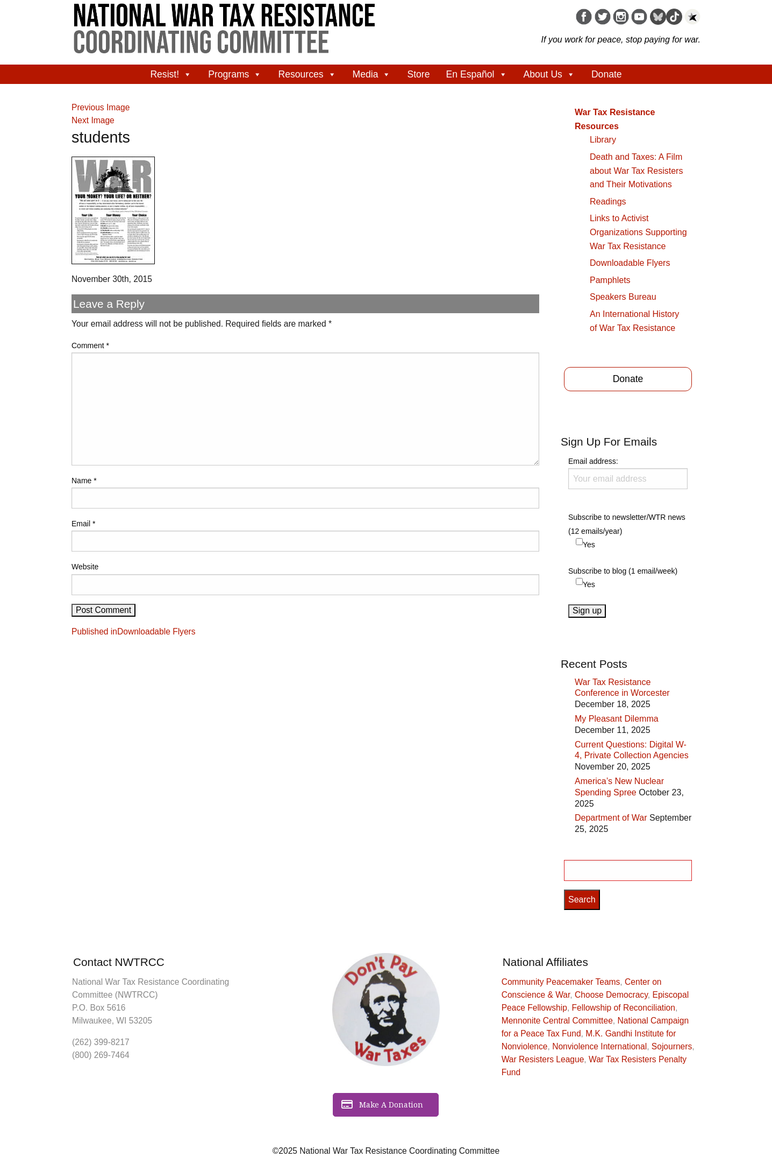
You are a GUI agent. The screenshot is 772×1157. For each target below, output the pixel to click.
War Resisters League (543, 1059)
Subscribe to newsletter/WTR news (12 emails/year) (626, 524)
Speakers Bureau (623, 296)
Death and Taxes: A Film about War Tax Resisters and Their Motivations (636, 170)
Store (418, 74)
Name (84, 480)
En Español (476, 74)
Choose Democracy (611, 994)
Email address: (628, 473)
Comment (90, 345)
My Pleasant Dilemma (617, 718)
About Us (549, 74)
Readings (608, 201)
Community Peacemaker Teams (561, 981)
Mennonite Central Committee (557, 1020)
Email (83, 523)
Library (603, 139)
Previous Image (101, 107)
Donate (606, 74)
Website (85, 566)
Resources (307, 74)
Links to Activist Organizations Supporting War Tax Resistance (638, 232)
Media (372, 74)
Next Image (93, 120)
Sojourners (672, 1046)
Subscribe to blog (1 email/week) (622, 571)
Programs (235, 74)
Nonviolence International (599, 1046)
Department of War (611, 817)
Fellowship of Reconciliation (623, 1007)
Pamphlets (610, 280)
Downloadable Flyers (630, 262)
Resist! (171, 74)
